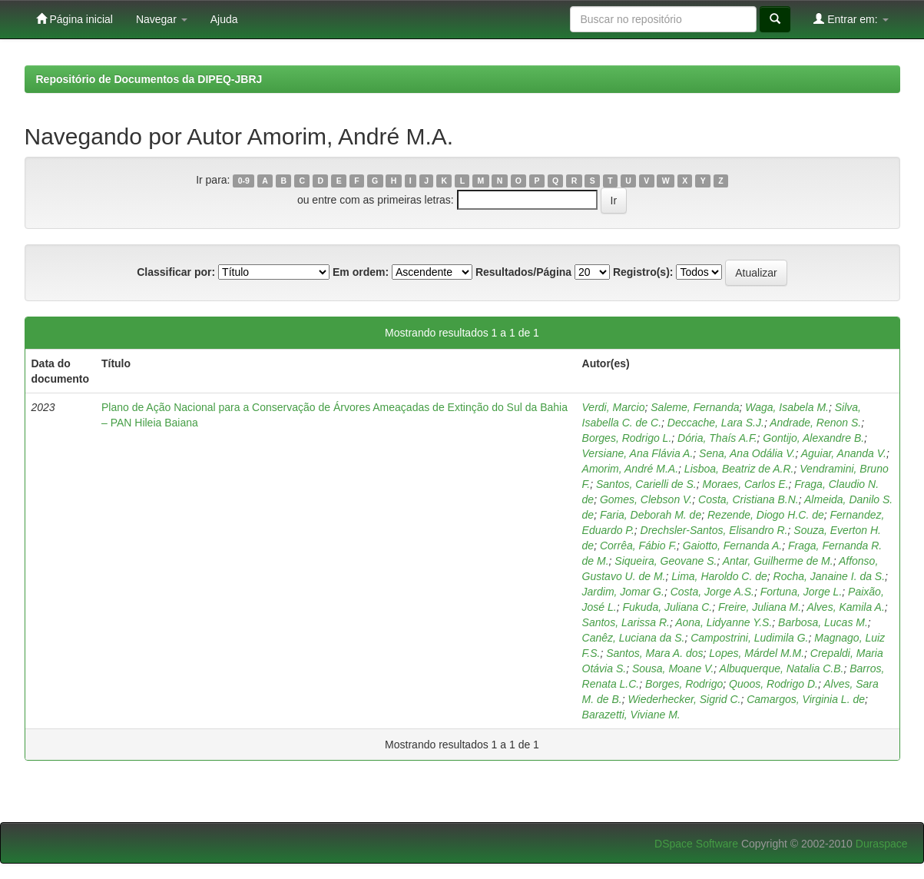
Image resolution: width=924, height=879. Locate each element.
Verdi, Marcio (613, 407)
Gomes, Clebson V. (646, 499)
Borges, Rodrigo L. (627, 438)
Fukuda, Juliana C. (667, 607)
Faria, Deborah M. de (650, 515)
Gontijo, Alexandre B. (813, 438)
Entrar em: (850, 18)
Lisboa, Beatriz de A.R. (739, 469)
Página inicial (74, 18)
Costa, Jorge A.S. (712, 591)
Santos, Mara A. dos (654, 653)
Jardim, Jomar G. (623, 591)
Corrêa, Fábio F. (638, 545)
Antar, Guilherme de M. (778, 561)
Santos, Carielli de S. (646, 484)
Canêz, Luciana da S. (633, 638)
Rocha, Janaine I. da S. (829, 576)
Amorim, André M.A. (630, 469)
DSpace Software (696, 844)
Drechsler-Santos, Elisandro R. (714, 530)
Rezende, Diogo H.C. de (765, 515)
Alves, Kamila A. (845, 607)
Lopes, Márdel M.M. (756, 653)
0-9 (244, 180)
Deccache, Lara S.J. (715, 422)
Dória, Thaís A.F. (717, 438)
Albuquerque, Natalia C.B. (782, 668)
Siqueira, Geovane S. (665, 561)
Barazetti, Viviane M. (631, 714)
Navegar (161, 19)
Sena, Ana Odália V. (747, 453)
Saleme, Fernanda (695, 407)
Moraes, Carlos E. (745, 484)
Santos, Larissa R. (626, 622)
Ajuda (224, 19)
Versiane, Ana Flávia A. (638, 453)
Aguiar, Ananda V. (843, 453)
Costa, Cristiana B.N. (748, 499)
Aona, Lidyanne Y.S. (723, 622)
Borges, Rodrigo (684, 684)
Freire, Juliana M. (759, 607)
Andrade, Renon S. (815, 422)
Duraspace (882, 844)
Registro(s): (643, 272)
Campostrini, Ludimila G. (749, 638)
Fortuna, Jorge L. (801, 591)
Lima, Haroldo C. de (719, 576)
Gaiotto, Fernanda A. (732, 545)
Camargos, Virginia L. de (806, 699)
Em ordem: (361, 272)
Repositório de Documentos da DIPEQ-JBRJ (149, 79)
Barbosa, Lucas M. (823, 622)
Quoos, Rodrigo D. (773, 684)
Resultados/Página (523, 272)
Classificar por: (176, 272)
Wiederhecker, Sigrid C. (684, 699)
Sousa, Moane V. (673, 668)
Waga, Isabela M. (787, 407)
